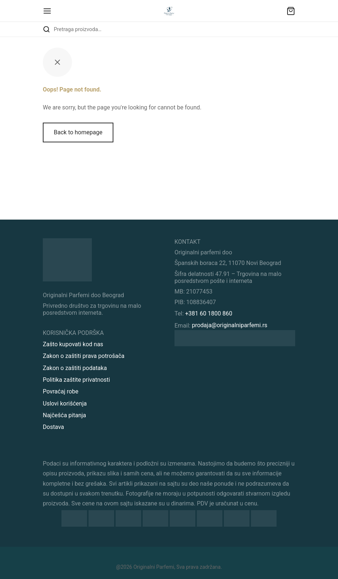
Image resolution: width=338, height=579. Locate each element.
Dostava (53, 426)
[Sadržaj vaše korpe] (290, 11)
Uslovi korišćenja (65, 403)
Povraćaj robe (60, 391)
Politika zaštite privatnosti (76, 379)
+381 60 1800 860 (208, 313)
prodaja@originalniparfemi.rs (229, 325)
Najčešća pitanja (64, 415)
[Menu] (47, 11)
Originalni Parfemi (154, 567)
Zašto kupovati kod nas (73, 344)
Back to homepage (78, 132)
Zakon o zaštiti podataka (75, 368)
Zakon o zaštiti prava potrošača (83, 355)
